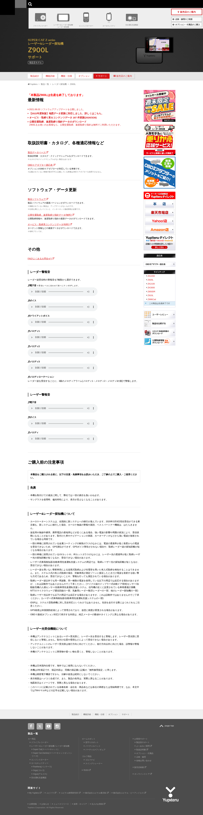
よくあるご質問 (143, 746)
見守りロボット (91, 742)
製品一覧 (106, 4)
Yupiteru (14, 14)
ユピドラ (50, 793)
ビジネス (77, 4)
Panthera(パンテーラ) (42, 767)
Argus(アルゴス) (39, 774)
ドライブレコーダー (40, 26)
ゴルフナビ (89, 760)
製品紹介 (34, 76)
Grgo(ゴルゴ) (38, 770)
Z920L (151, 280)
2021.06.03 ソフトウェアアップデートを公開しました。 (56, 109)
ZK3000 (151, 287)
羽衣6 (86, 770)
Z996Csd (152, 299)
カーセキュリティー (39, 763)
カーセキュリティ (109, 26)
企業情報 (32, 804)
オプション (84, 76)
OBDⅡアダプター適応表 (41, 165)
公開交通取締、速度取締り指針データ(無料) (51, 215)
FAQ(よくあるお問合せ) (41, 258)
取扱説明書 (141, 750)
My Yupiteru (35, 793)
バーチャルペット (92, 746)
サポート (101, 76)
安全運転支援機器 (131, 25)
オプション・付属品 (144, 753)
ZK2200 (151, 276)
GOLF (57, 4)
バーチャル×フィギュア (94, 750)
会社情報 (94, 4)
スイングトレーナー (93, 763)
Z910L (151, 295)
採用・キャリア (79, 804)
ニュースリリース (60, 804)
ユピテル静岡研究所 (69, 793)
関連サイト (34, 788)
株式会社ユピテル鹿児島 (96, 793)
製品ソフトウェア (38, 199)
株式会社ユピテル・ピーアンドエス (129, 793)
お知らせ (44, 804)
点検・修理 (140, 757)
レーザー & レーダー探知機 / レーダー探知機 (49, 746)
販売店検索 (139, 767)
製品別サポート (142, 742)
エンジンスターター (86, 26)
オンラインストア (142, 774)
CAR (38, 4)
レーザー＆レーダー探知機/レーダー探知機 (63, 26)
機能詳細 (50, 76)
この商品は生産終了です (159, 303)
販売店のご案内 (122, 76)
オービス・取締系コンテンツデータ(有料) (50, 224)
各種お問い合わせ (143, 761)
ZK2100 (151, 284)
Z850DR (151, 291)
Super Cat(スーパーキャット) (45, 749)
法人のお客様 (97, 804)
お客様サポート (122, 4)
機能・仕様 (66, 76)
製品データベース (38, 152)
